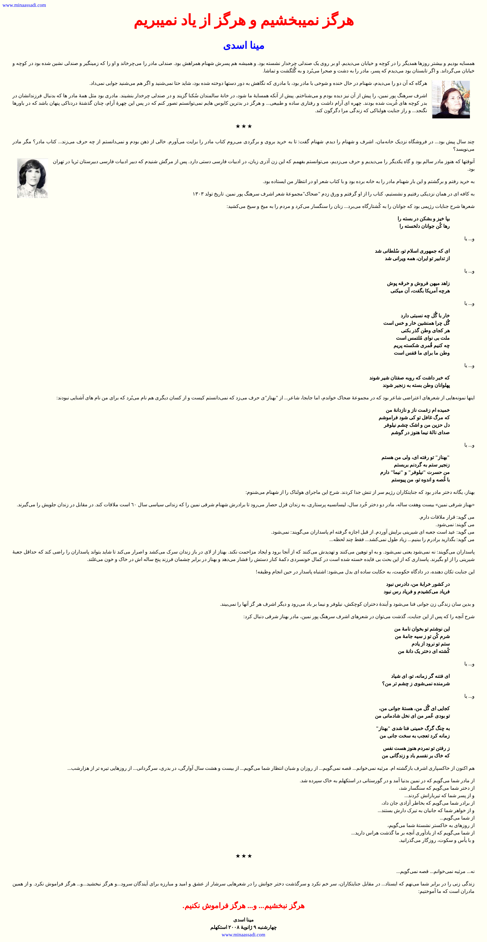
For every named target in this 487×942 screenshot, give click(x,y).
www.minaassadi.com (24, 5)
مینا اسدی (243, 45)
